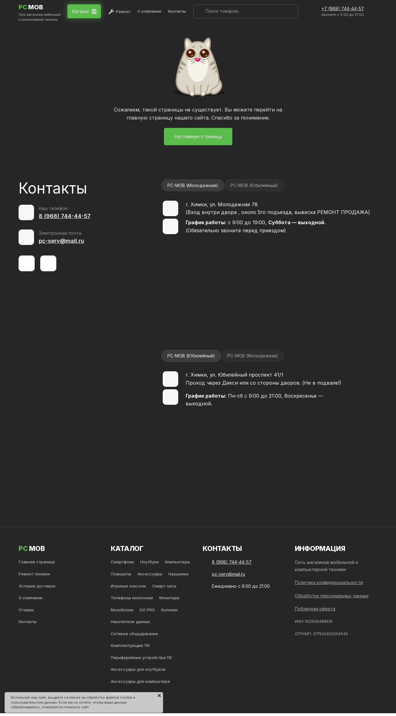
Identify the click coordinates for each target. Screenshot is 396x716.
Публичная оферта (315, 608)
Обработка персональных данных (332, 595)
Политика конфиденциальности (329, 582)
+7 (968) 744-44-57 (342, 8)
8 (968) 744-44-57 (65, 216)
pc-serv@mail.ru (61, 241)
